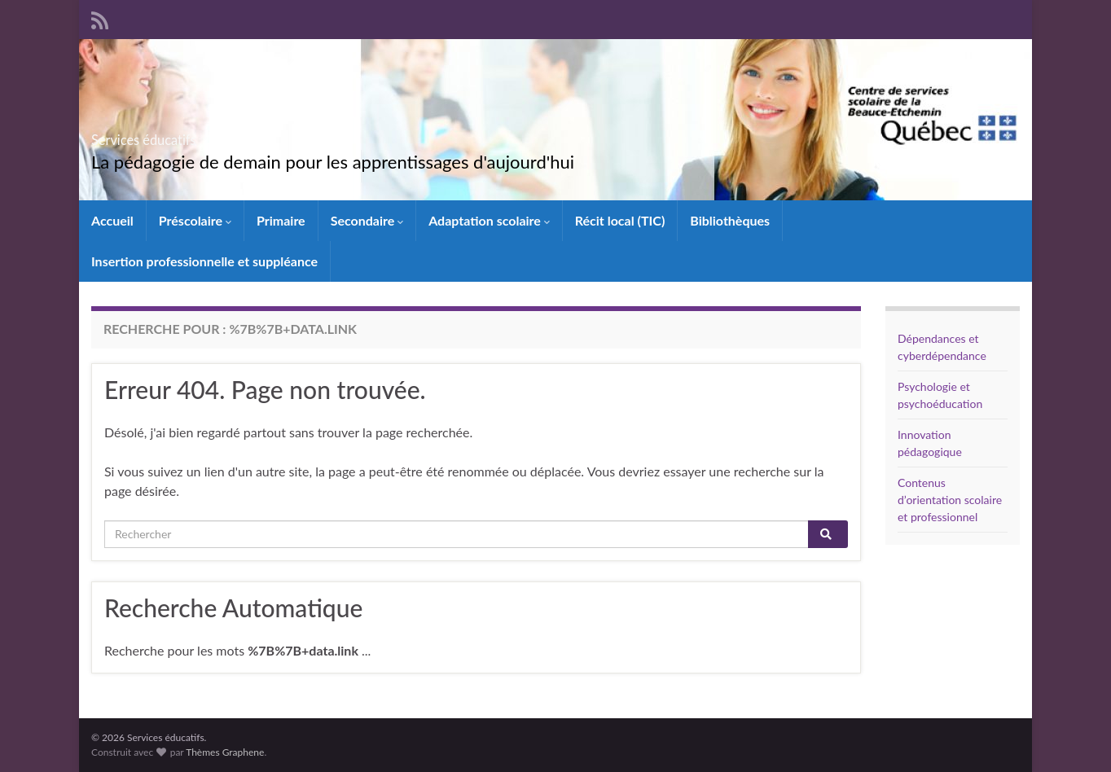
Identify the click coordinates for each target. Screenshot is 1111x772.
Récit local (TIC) (620, 220)
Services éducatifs (186, 135)
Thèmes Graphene (225, 752)
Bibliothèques (730, 220)
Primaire (281, 220)
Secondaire (367, 220)
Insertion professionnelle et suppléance (204, 261)
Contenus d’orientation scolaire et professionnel (950, 500)
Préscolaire (195, 220)
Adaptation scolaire (489, 220)
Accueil (112, 220)
